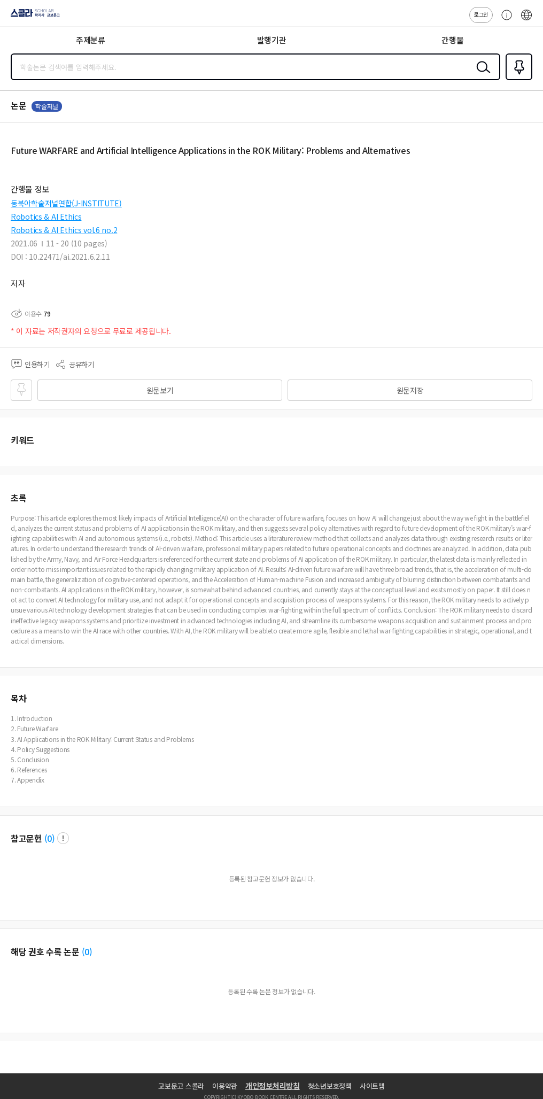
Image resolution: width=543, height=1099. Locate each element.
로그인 (481, 14)
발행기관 (271, 39)
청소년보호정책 (330, 1086)
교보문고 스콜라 (181, 1086)
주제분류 (90, 39)
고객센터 (504, 20)
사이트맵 (372, 1086)
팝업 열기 (63, 838)
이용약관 (224, 1086)
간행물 (452, 39)
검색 (481, 75)
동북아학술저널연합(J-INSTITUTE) (66, 203)
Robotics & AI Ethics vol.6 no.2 (64, 230)
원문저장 (410, 390)
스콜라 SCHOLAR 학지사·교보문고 (32, 16)
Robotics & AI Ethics (46, 216)
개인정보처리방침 (272, 1085)
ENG (526, 20)
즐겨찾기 (517, 79)
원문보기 (160, 390)
